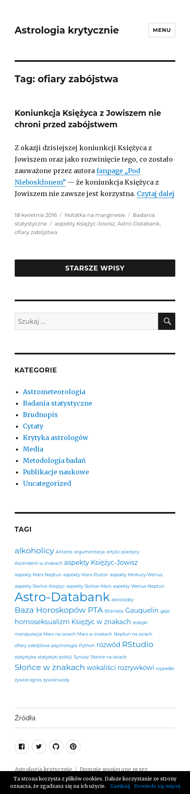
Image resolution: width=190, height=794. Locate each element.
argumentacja (89, 552)
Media (33, 449)
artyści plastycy (123, 552)
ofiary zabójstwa (36, 232)
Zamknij (120, 786)
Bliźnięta (114, 611)
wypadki (165, 669)
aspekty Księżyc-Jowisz (84, 223)
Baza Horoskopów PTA (59, 610)
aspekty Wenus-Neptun (138, 586)
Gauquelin (142, 610)
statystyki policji (55, 657)
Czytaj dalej (155, 193)
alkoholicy (34, 551)
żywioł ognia (28, 680)
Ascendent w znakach (39, 564)
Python (87, 646)
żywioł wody (56, 680)
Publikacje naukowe (56, 472)
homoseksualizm (42, 622)
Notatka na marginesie (95, 215)
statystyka (25, 657)
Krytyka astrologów (55, 437)
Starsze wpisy (95, 268)
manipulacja (28, 634)
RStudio (137, 644)
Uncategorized (47, 483)
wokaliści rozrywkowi (120, 668)
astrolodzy (123, 600)
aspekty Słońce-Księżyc (40, 586)
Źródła (25, 718)
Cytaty (33, 426)
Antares (64, 552)
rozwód (108, 645)
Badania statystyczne (57, 403)
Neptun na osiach (133, 634)
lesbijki (140, 623)
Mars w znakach (94, 634)
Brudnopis (40, 415)
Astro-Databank (139, 223)
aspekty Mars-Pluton (85, 575)
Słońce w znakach (50, 667)
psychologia (64, 646)
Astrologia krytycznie (67, 30)
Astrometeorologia (54, 392)
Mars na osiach (59, 634)
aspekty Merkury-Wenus (136, 575)
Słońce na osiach (108, 657)
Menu (162, 30)
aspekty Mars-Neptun (38, 575)
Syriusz (81, 657)
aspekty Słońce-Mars (88, 586)
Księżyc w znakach (101, 622)
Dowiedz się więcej (157, 786)
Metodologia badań (54, 460)
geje (165, 611)
